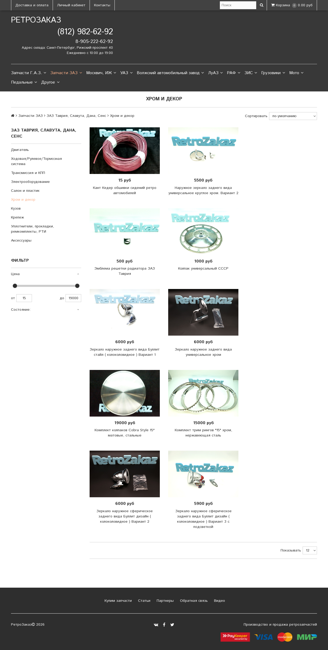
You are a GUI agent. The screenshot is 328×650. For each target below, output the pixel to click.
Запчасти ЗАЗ (66, 73)
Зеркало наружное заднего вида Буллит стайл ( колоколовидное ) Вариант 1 (125, 352)
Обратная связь (193, 600)
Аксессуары (21, 240)
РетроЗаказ (36, 20)
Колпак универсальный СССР (203, 268)
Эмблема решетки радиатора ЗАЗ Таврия (124, 271)
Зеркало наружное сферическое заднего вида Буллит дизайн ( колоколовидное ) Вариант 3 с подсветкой (203, 519)
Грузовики (273, 73)
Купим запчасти (117, 600)
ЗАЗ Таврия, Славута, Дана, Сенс (76, 115)
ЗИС (250, 73)
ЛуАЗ (215, 73)
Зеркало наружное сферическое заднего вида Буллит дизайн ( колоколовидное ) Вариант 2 (124, 516)
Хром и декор (23, 199)
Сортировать (256, 116)
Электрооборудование (30, 181)
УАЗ (126, 73)
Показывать (291, 550)
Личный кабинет (71, 5)
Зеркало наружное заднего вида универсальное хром (203, 352)
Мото (296, 73)
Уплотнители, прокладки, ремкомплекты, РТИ (32, 229)
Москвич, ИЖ (101, 73)
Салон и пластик (25, 190)
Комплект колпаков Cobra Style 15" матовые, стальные (125, 433)
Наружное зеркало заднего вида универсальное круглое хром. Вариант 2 (203, 190)
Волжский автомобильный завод (170, 73)
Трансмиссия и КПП (28, 173)
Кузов (16, 208)
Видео (219, 600)
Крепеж (17, 217)
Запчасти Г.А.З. (28, 73)
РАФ (233, 73)
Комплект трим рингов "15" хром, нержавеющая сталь (203, 433)
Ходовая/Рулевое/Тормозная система (36, 161)
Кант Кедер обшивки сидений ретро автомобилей (124, 190)
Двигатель (20, 149)
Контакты (102, 5)
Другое (50, 82)
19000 (73, 298)
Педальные (24, 82)
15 (24, 298)
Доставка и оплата (31, 5)
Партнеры (164, 600)
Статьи (143, 600)
